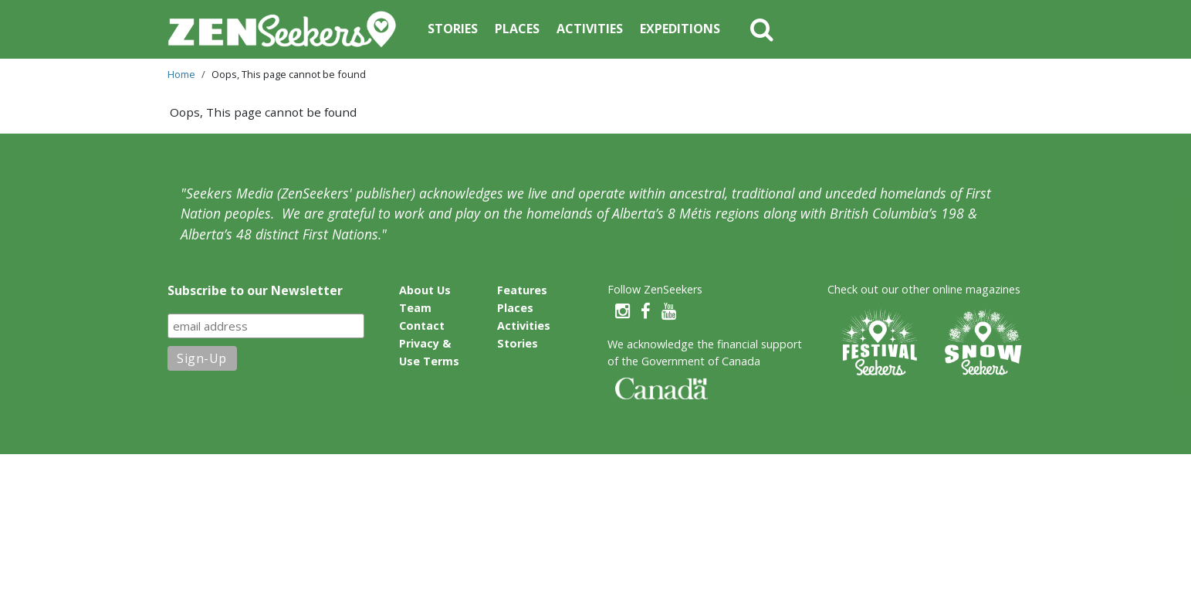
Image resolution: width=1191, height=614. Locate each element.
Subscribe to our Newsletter (255, 290)
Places (517, 28)
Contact (422, 325)
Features (522, 290)
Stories (453, 28)
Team (415, 307)
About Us (425, 290)
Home (181, 74)
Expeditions (680, 28)
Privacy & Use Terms (429, 352)
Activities (590, 28)
